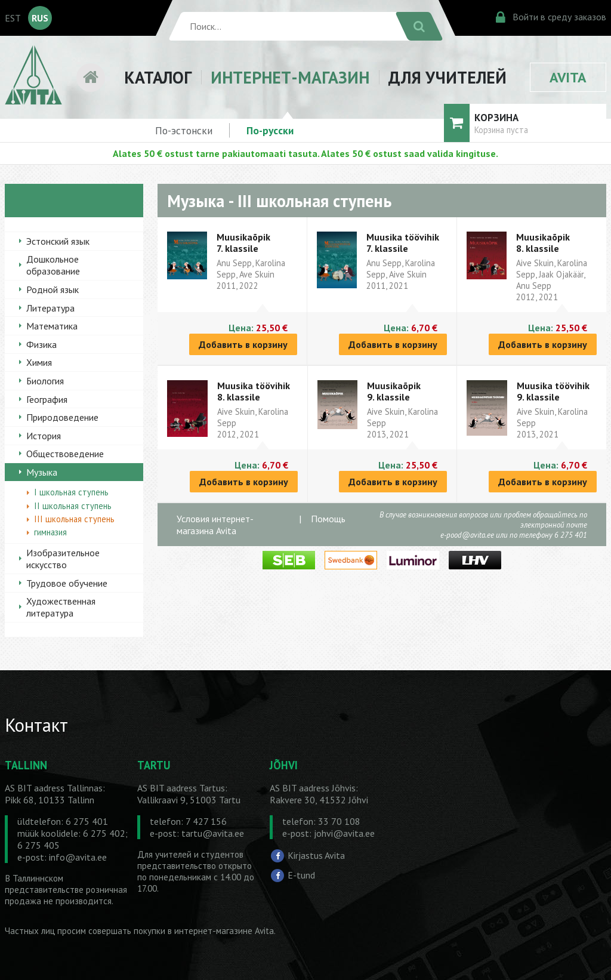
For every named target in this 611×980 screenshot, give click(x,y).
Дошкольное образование (53, 265)
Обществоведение (65, 454)
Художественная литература (60, 607)
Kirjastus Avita (316, 855)
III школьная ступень (74, 519)
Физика (41, 344)
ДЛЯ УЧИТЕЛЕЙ (447, 77)
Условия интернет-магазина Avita (215, 525)
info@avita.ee (78, 857)
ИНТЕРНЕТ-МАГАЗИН (290, 77)
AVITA (568, 77)
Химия (39, 362)
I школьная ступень (71, 492)
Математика (52, 326)
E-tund (301, 875)
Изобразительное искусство (63, 559)
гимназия (50, 532)
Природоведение (62, 417)
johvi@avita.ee (344, 833)
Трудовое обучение (66, 583)
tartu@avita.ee (212, 833)
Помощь (328, 519)
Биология (45, 381)
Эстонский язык (58, 241)
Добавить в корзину (243, 344)
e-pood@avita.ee (467, 535)
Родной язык (52, 289)
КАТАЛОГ (158, 77)
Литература (50, 308)
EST (13, 18)
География (46, 399)
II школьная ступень (73, 505)
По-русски (270, 130)
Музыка (41, 472)
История (43, 436)
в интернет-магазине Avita (221, 930)
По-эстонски (183, 130)
